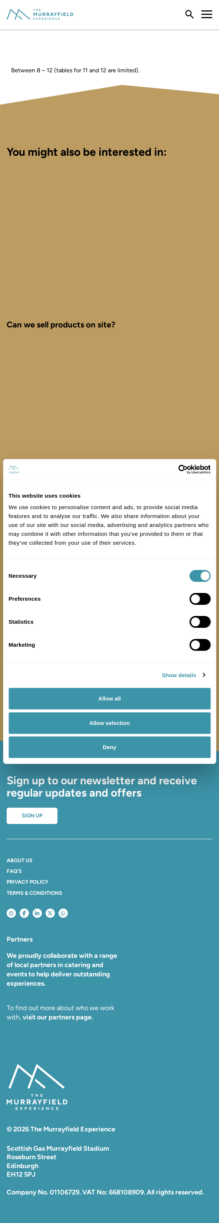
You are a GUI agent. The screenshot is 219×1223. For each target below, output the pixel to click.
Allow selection (109, 723)
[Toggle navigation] (203, 14)
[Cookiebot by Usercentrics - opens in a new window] (178, 469)
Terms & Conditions (34, 893)
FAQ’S (14, 871)
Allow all (109, 698)
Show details (179, 675)
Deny (109, 747)
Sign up (32, 815)
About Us (20, 860)
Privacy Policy (27, 882)
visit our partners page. (58, 1017)
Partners (20, 939)
